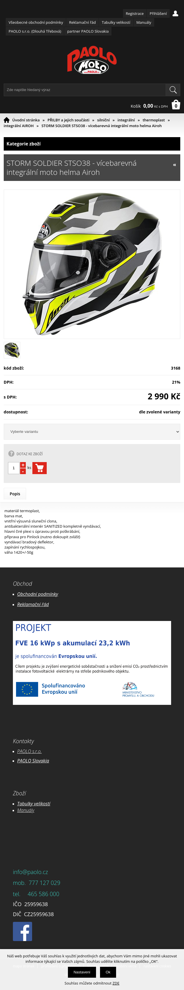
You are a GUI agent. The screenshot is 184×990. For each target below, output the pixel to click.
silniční (103, 120)
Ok (108, 972)
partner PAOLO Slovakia (88, 31)
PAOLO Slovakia (33, 761)
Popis (15, 493)
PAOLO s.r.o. (29, 751)
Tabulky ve (27, 803)
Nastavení (82, 972)
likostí (44, 803)
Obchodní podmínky (37, 594)
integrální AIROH (19, 125)
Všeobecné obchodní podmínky (36, 22)
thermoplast (154, 120)
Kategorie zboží (92, 144)
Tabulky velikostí (116, 22)
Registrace (135, 13)
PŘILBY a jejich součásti (68, 120)
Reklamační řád (82, 22)
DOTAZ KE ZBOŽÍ (30, 453)
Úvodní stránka (26, 120)
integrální (126, 120)
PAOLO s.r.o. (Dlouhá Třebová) (35, 31)
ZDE (116, 983)
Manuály (143, 22)
